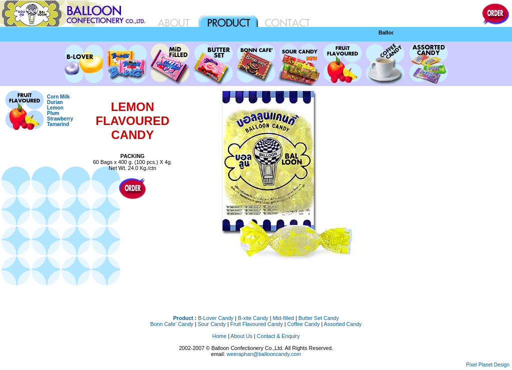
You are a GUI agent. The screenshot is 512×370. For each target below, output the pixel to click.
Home (219, 336)
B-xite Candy (253, 318)
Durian (55, 102)
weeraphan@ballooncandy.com (263, 354)
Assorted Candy (343, 324)
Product (183, 318)
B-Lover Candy (216, 318)
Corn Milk (58, 97)
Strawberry (60, 119)
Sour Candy (212, 324)
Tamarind (58, 124)
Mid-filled (283, 318)
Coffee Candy (304, 324)
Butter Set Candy (318, 318)
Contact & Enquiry (278, 336)
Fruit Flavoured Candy (256, 324)
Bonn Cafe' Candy (172, 324)
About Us (241, 336)
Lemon (55, 107)
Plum (53, 113)
